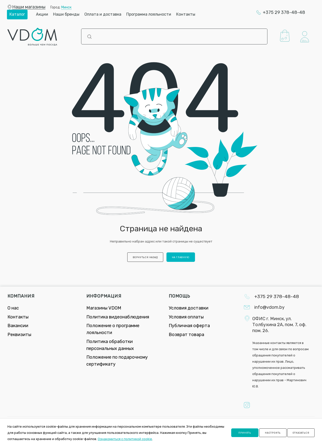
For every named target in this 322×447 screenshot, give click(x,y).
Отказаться (300, 432)
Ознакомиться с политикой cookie (125, 439)
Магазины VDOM (103, 308)
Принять (244, 432)
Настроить (273, 432)
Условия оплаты (186, 317)
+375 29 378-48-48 (284, 12)
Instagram (247, 405)
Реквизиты (19, 334)
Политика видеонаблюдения (117, 317)
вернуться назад (145, 257)
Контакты (18, 317)
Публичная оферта (189, 325)
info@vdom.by (269, 307)
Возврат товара (186, 334)
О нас (13, 308)
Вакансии (17, 325)
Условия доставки (188, 308)
